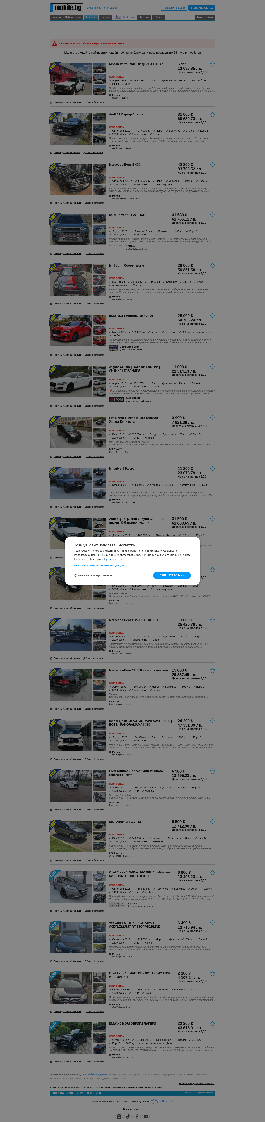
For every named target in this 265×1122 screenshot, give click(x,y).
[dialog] (132, 561)
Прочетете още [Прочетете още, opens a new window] (113, 559)
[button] (132, 565)
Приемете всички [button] (172, 575)
